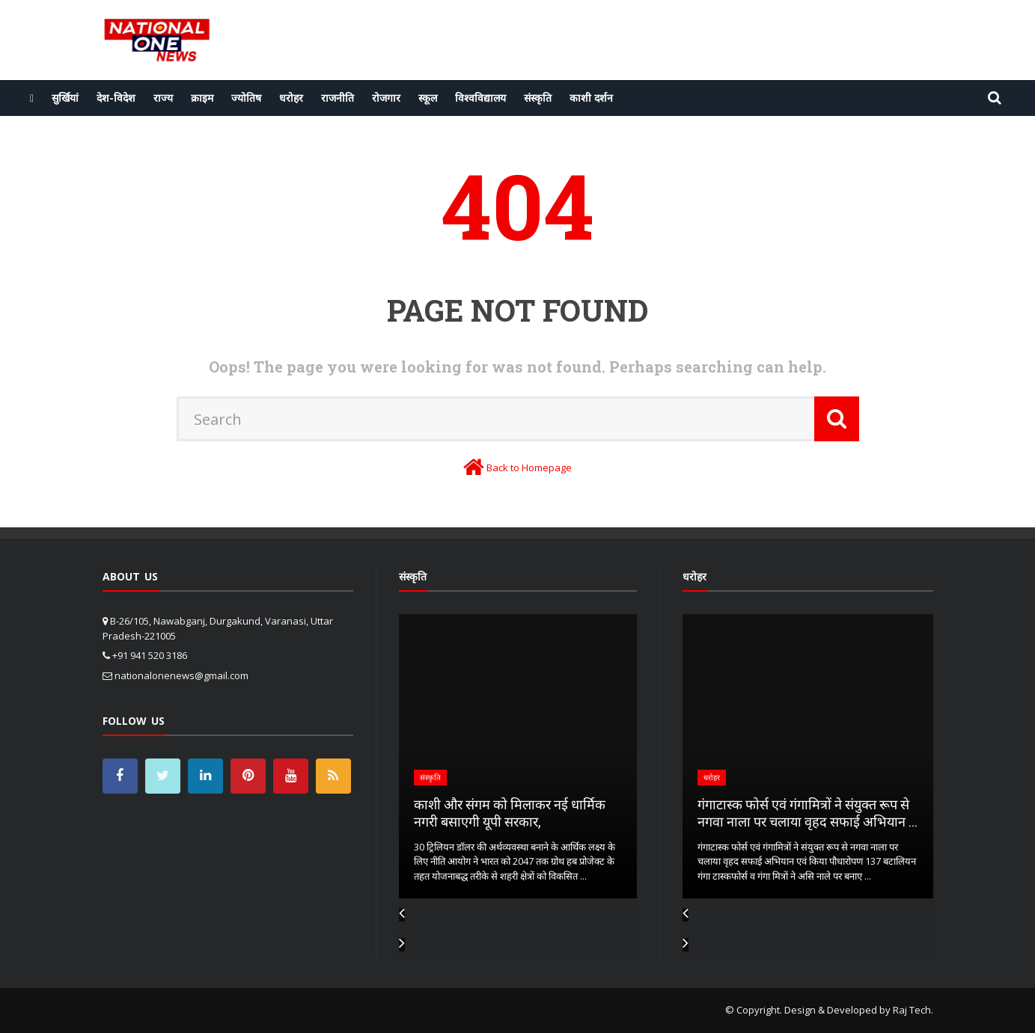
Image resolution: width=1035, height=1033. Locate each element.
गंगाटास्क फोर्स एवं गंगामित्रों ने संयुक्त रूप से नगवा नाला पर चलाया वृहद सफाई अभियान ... (807, 812)
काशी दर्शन (591, 98)
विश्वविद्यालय (480, 98)
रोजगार (386, 98)
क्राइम (202, 98)
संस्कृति (538, 98)
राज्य (163, 98)
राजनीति (337, 98)
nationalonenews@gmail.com (181, 675)
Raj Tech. (913, 1010)
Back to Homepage (529, 467)
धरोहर (291, 98)
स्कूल (427, 98)
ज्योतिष (246, 98)
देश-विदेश (116, 98)
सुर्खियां (65, 98)
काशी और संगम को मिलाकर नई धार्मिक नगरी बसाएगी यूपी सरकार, (509, 812)
